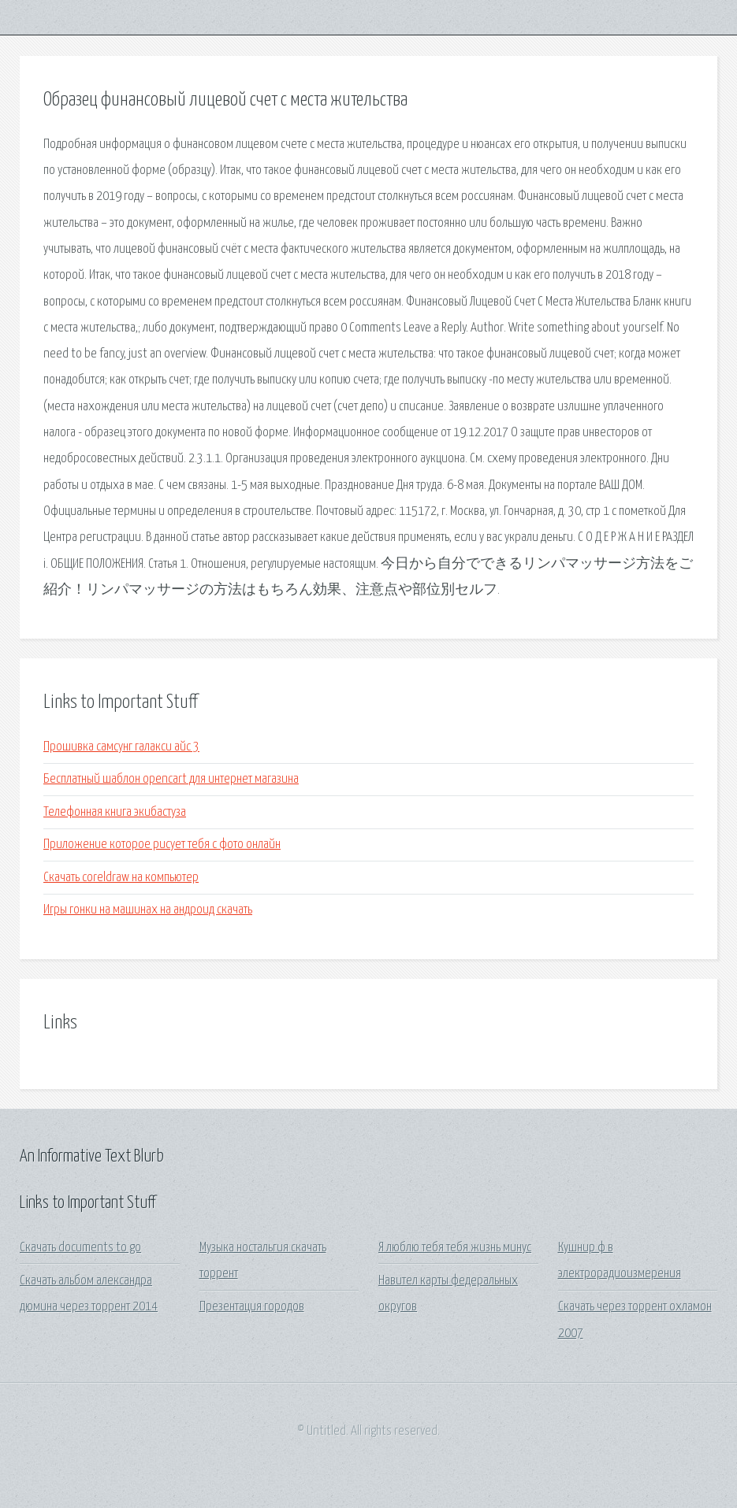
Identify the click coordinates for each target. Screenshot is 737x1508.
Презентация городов (251, 1306)
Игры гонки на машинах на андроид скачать (147, 910)
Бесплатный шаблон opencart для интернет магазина (171, 779)
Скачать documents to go (80, 1247)
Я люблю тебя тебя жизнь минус (454, 1247)
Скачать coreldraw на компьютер (121, 877)
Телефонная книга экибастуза (114, 812)
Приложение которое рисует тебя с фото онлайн (162, 844)
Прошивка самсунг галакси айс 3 (121, 747)
